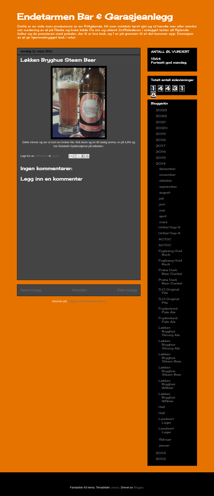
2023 (162, 110)
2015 (161, 157)
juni (162, 204)
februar (165, 439)
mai (162, 210)
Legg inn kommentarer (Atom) (87, 301)
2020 (162, 128)
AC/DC (165, 239)
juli (162, 198)
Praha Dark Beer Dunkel (170, 271)
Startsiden (79, 290)
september (168, 186)
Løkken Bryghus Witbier (167, 384)
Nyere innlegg (30, 290)
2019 (161, 134)
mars (164, 222)
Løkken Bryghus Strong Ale (169, 331)
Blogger (138, 487)
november (168, 174)
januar (165, 445)
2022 (162, 116)
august (165, 192)
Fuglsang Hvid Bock (170, 252)
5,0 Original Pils (169, 291)
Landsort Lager (166, 420)
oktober (166, 180)
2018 (161, 140)
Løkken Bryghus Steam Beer (170, 357)
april (163, 216)
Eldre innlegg (127, 290)
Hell (162, 407)
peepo (115, 487)
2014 (161, 163)
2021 (161, 122)
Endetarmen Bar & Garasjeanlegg (95, 16)
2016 (161, 151)
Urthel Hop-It (169, 227)
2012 (161, 459)
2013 (161, 453)
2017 (161, 146)
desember (168, 169)
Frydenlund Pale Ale (168, 310)
